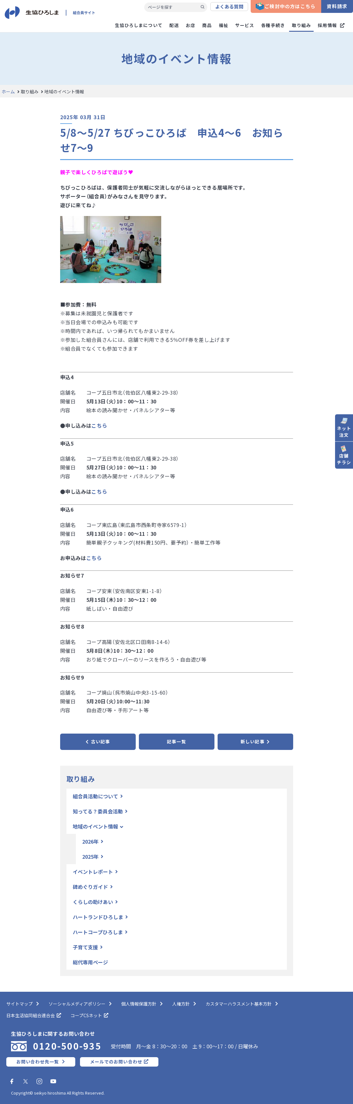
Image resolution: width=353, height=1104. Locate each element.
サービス (244, 25)
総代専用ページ (90, 962)
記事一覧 (176, 741)
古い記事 (100, 741)
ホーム (8, 91)
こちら (99, 425)
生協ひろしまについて (138, 25)
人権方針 (181, 1004)
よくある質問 (229, 6)
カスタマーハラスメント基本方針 (239, 1004)
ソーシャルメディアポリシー (76, 1004)
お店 (190, 25)
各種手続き (273, 25)
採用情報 (327, 25)
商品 (207, 25)
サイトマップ (19, 1004)
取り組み (301, 25)
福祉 (223, 25)
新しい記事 (253, 741)
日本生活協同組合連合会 (30, 1015)
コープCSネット (86, 1015)
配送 (174, 25)
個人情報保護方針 (139, 1004)
